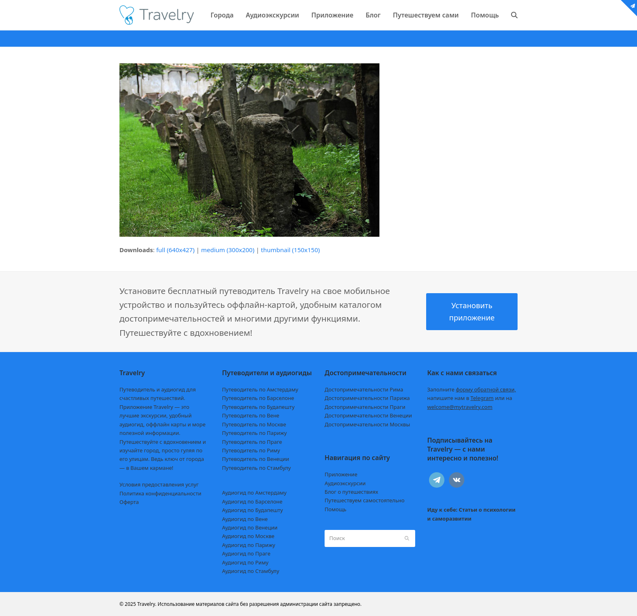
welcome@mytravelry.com (460, 407)
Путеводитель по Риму (251, 450)
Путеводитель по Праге (252, 441)
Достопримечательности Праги (365, 407)
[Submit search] (407, 538)
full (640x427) (175, 250)
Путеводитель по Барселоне (258, 398)
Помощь (336, 509)
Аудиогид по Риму (245, 562)
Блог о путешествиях (351, 491)
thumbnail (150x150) (290, 250)
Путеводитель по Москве (254, 424)
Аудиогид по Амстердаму (254, 492)
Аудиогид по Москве (248, 536)
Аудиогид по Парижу (248, 545)
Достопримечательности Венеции (368, 415)
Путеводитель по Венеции (255, 459)
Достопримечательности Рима (364, 389)
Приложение (341, 474)
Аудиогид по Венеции (250, 527)
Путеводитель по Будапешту (258, 407)
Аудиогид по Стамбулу (251, 571)
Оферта (129, 502)
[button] (514, 15)
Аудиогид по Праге (246, 553)
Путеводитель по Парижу (254, 433)
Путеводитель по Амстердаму (260, 389)
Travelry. (146, 604)
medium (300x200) (227, 250)
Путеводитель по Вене (251, 415)
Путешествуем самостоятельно (365, 500)
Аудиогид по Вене (245, 519)
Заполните (471, 389)
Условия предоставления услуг (159, 484)
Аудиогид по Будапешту (252, 510)
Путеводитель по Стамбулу (256, 467)
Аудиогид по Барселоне (252, 501)
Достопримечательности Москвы (367, 424)
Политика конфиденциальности (160, 493)
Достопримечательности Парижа (367, 398)
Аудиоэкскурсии (345, 483)
